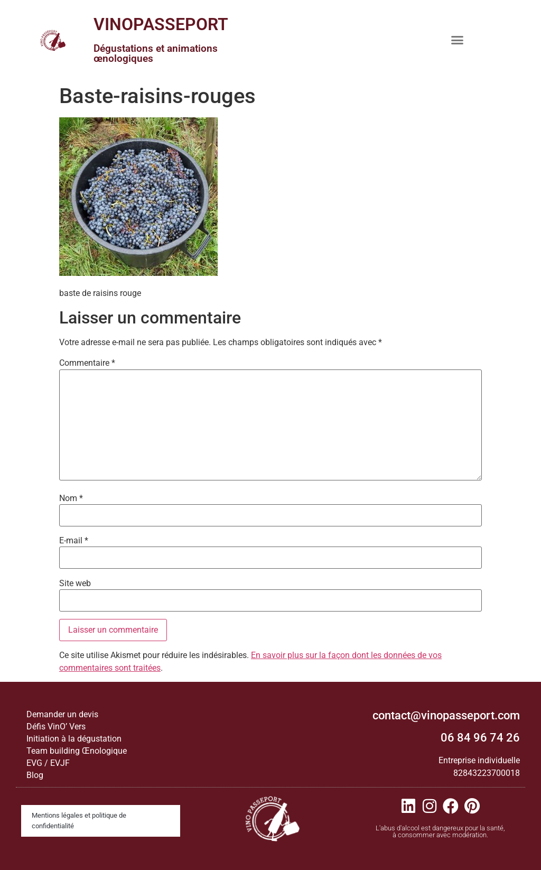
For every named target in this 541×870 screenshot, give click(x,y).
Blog (34, 775)
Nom (71, 498)
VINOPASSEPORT (161, 24)
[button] (457, 40)
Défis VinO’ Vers (56, 726)
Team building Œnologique (76, 751)
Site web (75, 583)
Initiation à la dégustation (74, 739)
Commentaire (87, 363)
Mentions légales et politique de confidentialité (79, 820)
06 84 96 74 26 (480, 737)
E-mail (73, 540)
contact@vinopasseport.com (446, 715)
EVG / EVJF (48, 763)
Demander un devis (62, 714)
